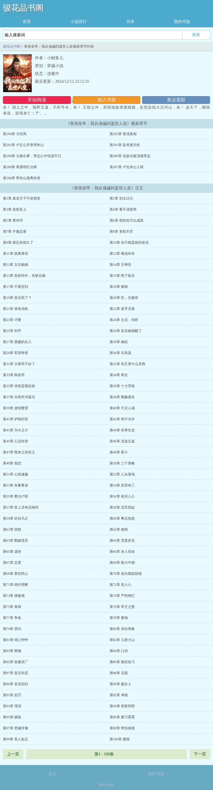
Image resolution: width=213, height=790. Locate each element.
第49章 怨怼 (12, 463)
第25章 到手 (12, 331)
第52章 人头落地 (122, 474)
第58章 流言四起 (122, 507)
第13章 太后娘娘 (15, 265)
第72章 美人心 (120, 585)
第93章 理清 (12, 706)
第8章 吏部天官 (121, 231)
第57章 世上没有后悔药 (21, 507)
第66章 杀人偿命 (122, 552)
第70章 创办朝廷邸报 (126, 574)
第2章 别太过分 (121, 198)
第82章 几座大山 (122, 640)
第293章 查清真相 (123, 134)
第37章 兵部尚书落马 (19, 397)
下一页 (200, 754)
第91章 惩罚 (12, 695)
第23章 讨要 (12, 320)
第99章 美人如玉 (15, 739)
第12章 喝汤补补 (122, 254)
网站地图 (106, 785)
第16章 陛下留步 (122, 276)
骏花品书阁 (23, 7)
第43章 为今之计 (15, 430)
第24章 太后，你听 (124, 320)
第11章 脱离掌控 (15, 254)
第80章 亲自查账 (122, 629)
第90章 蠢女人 (120, 684)
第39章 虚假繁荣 (15, 408)
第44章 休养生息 (122, 430)
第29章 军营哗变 (15, 353)
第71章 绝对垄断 (15, 585)
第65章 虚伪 (12, 552)
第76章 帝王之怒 (122, 607)
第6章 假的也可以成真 (127, 220)
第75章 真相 (12, 607)
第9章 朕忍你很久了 (18, 242)
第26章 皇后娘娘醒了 (126, 331)
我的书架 (182, 21)
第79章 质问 (12, 629)
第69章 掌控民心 (15, 574)
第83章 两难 (12, 651)
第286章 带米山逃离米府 (21, 178)
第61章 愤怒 (12, 529)
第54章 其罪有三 (122, 485)
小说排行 (78, 21)
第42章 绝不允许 (122, 419)
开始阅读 (37, 99)
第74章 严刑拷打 (122, 596)
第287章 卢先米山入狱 (127, 167)
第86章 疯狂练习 (122, 662)
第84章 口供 (119, 651)
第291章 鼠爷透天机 (125, 145)
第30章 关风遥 (120, 353)
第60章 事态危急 (122, 518)
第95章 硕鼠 (12, 717)
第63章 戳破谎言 (15, 540)
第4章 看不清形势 (123, 209)
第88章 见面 (119, 673)
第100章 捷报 (120, 739)
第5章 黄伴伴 (13, 220)
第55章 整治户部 (15, 496)
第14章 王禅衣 (120, 265)
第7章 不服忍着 (14, 231)
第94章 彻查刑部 (122, 706)
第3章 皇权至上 (14, 209)
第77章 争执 (12, 618)
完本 (130, 21)
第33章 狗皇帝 (14, 375)
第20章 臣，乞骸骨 (124, 298)
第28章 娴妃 (119, 342)
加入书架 (106, 99)
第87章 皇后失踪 (15, 673)
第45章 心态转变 (15, 441)
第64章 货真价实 (122, 540)
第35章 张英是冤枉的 (19, 386)
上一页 (13, 754)
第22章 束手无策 (122, 309)
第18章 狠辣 (119, 287)
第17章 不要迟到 (15, 287)
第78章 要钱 (119, 618)
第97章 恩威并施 (15, 728)
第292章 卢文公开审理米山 (23, 145)
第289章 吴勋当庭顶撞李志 (130, 156)
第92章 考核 (119, 695)
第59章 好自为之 (15, 518)
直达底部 (176, 99)
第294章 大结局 (14, 134)
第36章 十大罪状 (122, 386)
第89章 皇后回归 (15, 684)
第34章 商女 (119, 375)
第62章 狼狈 (119, 529)
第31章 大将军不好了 (19, 364)
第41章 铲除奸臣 (15, 419)
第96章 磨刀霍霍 (122, 717)
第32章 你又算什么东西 (127, 364)
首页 (27, 21)
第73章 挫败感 (14, 596)
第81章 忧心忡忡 (15, 640)
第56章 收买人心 (122, 496)
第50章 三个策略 (122, 463)
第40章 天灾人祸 (122, 408)
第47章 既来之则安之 (19, 452)
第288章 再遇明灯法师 (20, 167)
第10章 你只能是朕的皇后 (129, 242)
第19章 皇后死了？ (17, 298)
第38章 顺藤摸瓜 (122, 397)
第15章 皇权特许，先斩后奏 (24, 276)
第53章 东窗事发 (15, 485)
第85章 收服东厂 (15, 662)
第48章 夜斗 (119, 452)
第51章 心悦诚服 (15, 474)
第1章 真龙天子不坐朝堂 (21, 198)
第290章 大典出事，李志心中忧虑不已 (32, 156)
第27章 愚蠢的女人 (17, 342)
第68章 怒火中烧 (122, 563)
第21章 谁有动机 (15, 309)
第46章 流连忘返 (122, 441)
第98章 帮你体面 (122, 728)
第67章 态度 (12, 563)
